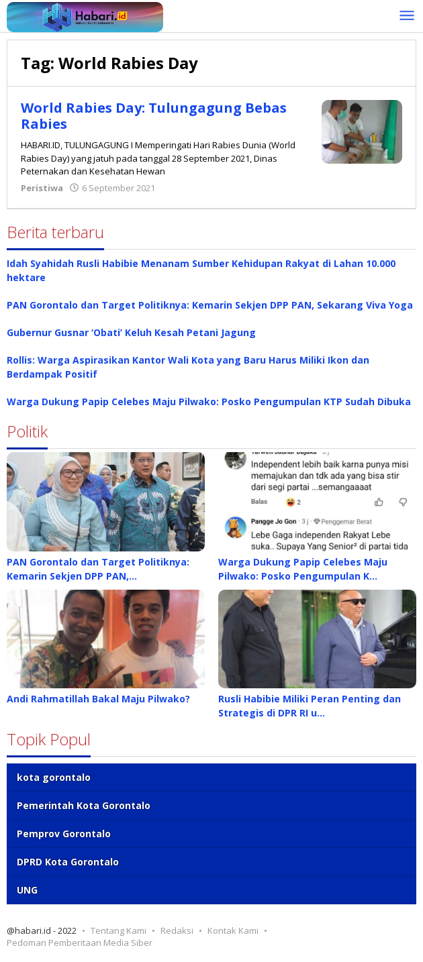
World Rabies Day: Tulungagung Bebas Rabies (154, 116)
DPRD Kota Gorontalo (68, 861)
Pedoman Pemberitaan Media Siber (79, 943)
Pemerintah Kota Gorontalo (83, 805)
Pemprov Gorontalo (64, 833)
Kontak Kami (232, 930)
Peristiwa (42, 188)
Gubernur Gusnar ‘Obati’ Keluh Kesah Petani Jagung (131, 332)
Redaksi (176, 930)
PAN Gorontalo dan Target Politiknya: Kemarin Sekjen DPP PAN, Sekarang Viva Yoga (210, 305)
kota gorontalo (54, 777)
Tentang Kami (118, 930)
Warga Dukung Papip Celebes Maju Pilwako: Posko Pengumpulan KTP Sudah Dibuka (209, 401)
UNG (27, 890)
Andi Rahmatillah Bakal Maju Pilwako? (98, 698)
